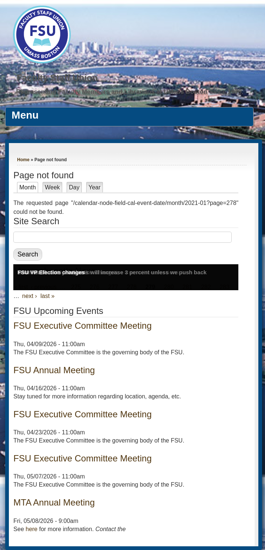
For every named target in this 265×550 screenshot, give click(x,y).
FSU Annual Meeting (54, 370)
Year (94, 187)
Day (74, 187)
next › (29, 296)
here (31, 529)
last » (47, 296)
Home (23, 159)
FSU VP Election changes (50, 272)
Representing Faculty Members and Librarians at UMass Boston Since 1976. (129, 91)
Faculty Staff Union (57, 78)
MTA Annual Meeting (54, 502)
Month (28, 187)
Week (52, 187)
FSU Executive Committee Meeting (82, 326)
